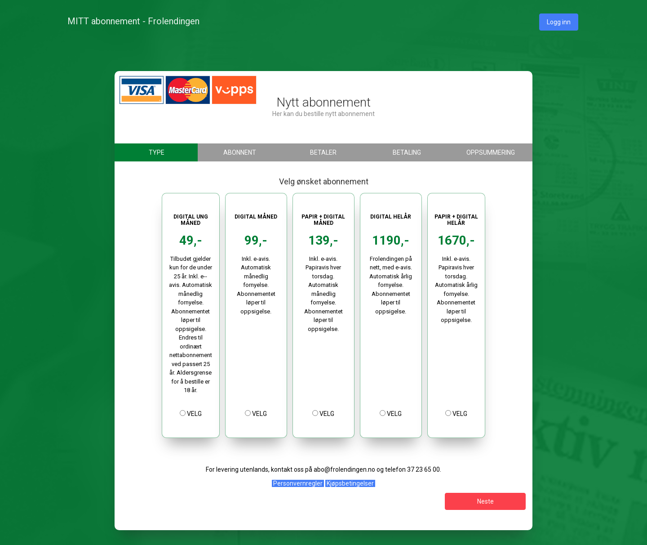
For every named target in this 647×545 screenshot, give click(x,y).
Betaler (323, 152)
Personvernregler (298, 483)
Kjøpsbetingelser (350, 483)
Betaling (407, 152)
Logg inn (559, 22)
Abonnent (239, 152)
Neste (485, 501)
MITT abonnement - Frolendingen (133, 21)
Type (156, 152)
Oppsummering (490, 152)
